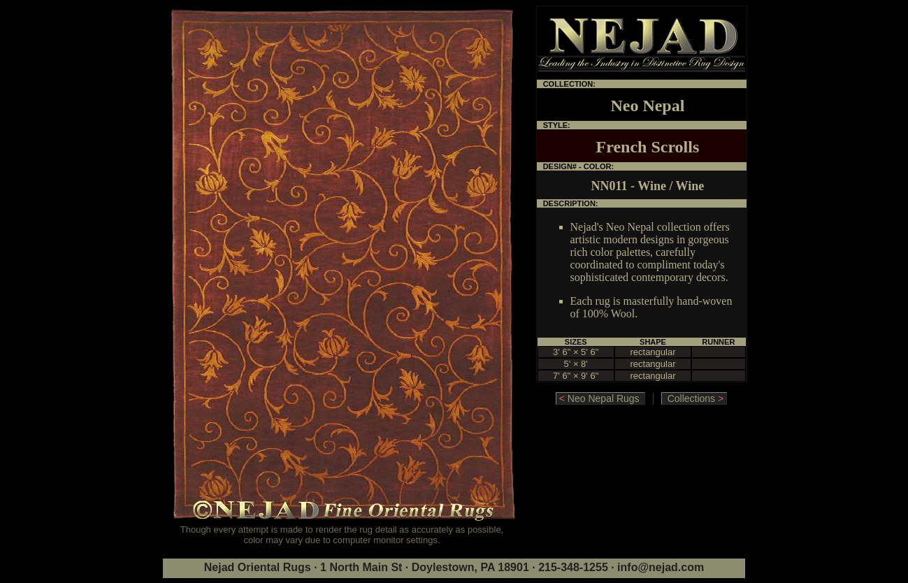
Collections (694, 398)
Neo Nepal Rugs (600, 398)
